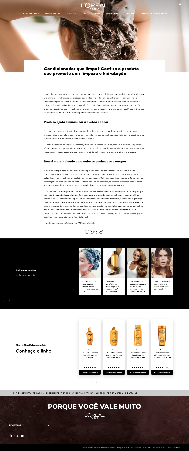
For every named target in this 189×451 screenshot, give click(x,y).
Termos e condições (159, 447)
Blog (85, 13)
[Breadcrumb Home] (11, 393)
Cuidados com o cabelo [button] (29, 13)
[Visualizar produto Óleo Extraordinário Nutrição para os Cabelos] (90, 372)
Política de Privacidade (108, 447)
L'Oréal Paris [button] (130, 13)
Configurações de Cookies (125, 447)
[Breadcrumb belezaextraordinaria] (30, 393)
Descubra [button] (96, 13)
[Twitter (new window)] (18, 436)
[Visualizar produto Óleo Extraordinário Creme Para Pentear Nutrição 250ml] (114, 372)
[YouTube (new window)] (22, 436)
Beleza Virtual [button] (112, 13)
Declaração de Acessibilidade (91, 447)
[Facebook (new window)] (14, 436)
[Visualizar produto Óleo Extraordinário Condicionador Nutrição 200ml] (138, 372)
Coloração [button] (72, 13)
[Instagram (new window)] (10, 436)
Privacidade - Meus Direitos (142, 447)
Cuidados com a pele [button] (53, 13)
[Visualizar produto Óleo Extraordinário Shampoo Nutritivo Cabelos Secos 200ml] (162, 372)
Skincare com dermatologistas (154, 13)
